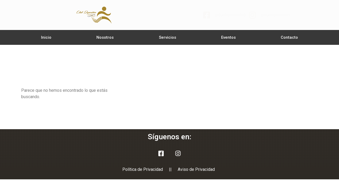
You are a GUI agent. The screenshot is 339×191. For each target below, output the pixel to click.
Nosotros (105, 37)
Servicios (167, 37)
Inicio (46, 37)
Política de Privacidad (142, 169)
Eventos (228, 37)
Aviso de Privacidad (196, 169)
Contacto (289, 37)
